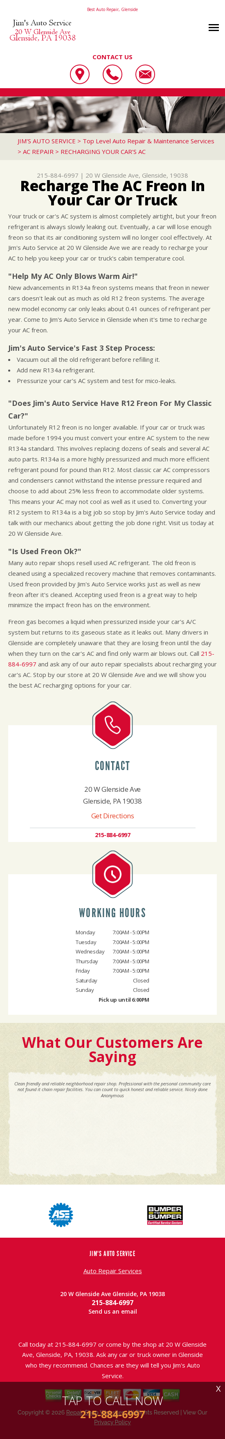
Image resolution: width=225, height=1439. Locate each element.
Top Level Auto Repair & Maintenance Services (148, 141)
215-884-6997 (58, 175)
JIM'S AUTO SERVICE (47, 141)
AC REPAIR (38, 151)
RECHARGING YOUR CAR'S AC (103, 151)
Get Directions (112, 815)
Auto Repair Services (112, 1271)
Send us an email (112, 1311)
